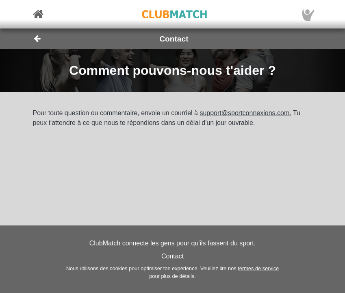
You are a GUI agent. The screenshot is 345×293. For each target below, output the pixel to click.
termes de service (258, 268)
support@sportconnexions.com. (245, 112)
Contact (172, 256)
